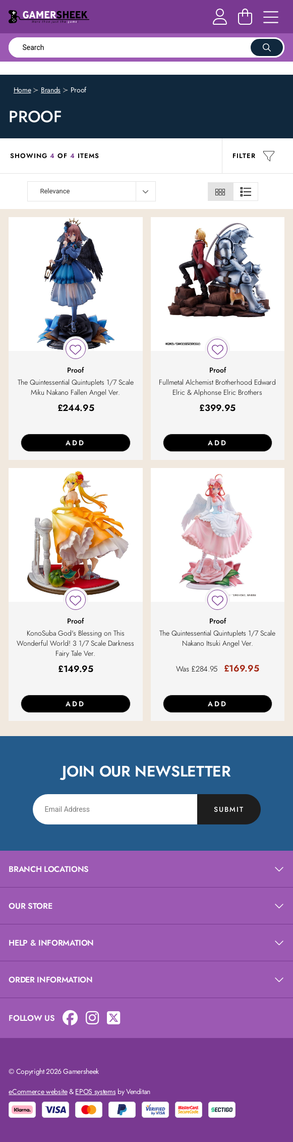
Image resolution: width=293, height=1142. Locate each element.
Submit (229, 809)
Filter (253, 156)
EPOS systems (95, 1091)
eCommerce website (38, 1091)
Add (75, 443)
